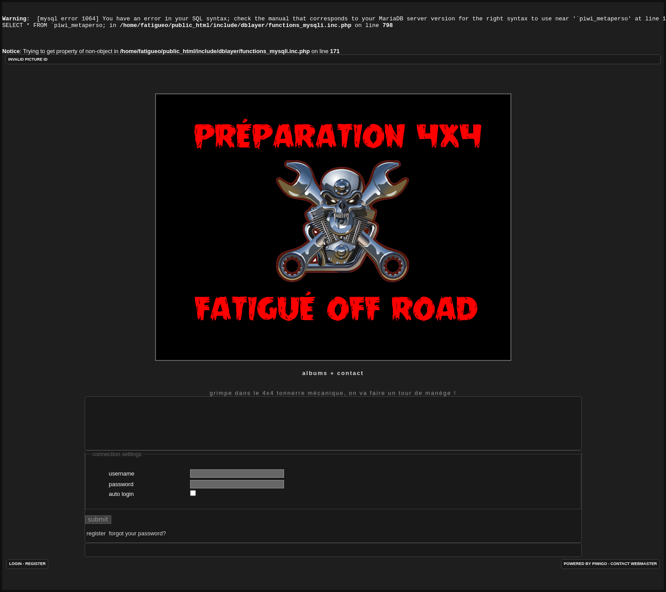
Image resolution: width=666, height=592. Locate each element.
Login (15, 570)
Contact (350, 379)
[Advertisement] (253, 430)
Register (35, 570)
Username (122, 480)
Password (121, 491)
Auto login (121, 500)
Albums (315, 379)
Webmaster (644, 570)
